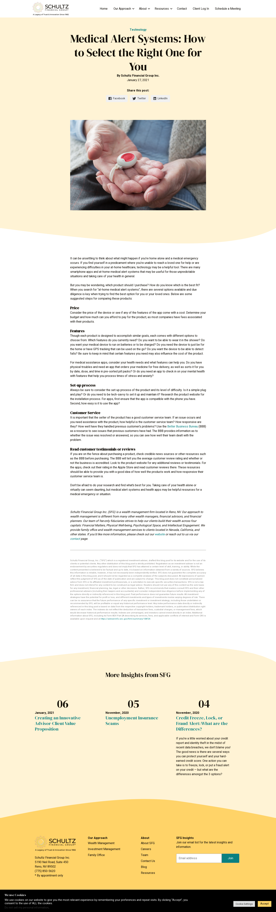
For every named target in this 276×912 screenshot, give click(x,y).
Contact (182, 9)
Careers (146, 849)
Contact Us (148, 861)
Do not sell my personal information (27, 908)
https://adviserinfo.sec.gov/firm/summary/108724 (125, 618)
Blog (144, 867)
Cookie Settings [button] (244, 904)
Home (104, 9)
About (143, 9)
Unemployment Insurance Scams (132, 720)
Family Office (96, 855)
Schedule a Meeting (228, 9)
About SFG (148, 843)
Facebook (117, 98)
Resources (162, 9)
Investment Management (104, 849)
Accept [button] (264, 904)
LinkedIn (160, 98)
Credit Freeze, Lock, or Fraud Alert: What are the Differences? (202, 723)
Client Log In (201, 9)
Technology (138, 30)
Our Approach (122, 9)
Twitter (139, 98)
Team (144, 855)
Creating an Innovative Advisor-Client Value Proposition (58, 723)
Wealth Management (101, 843)
